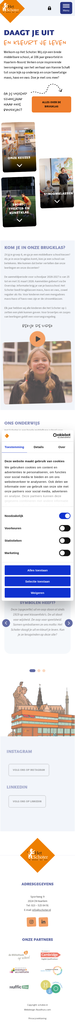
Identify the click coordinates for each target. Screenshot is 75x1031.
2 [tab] (39, 673)
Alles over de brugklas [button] (51, 104)
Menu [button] (66, 11)
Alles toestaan (37, 570)
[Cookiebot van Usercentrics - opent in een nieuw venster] (53, 435)
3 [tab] (44, 673)
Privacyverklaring (37, 1023)
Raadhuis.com (43, 1015)
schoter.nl (43, 1010)
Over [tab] (61, 446)
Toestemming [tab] (14, 446)
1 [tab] (32, 673)
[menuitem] (32, 927)
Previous (7, 626)
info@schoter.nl (41, 915)
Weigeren (37, 592)
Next (68, 626)
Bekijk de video (37, 334)
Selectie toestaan (37, 581)
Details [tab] (39, 446)
